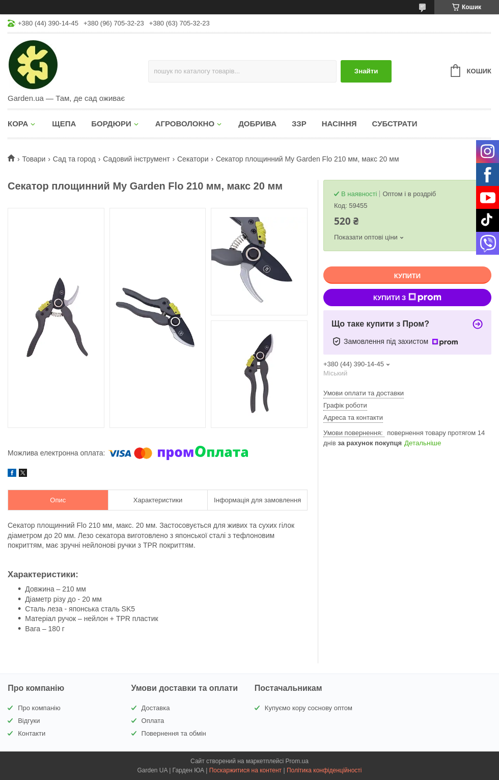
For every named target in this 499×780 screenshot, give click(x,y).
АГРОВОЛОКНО (184, 123)
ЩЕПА (64, 123)
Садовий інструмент (136, 159)
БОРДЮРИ (111, 123)
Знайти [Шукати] (366, 71)
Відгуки (29, 720)
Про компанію (39, 708)
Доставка (156, 708)
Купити (407, 276)
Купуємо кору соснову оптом (308, 708)
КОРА (18, 123)
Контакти (31, 733)
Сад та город (74, 159)
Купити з (407, 297)
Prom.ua (297, 761)
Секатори (192, 159)
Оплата (153, 720)
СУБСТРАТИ (395, 123)
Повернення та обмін (174, 733)
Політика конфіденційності (324, 770)
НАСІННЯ (339, 123)
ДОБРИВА (257, 123)
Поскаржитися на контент (245, 770)
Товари (33, 159)
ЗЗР (299, 123)
